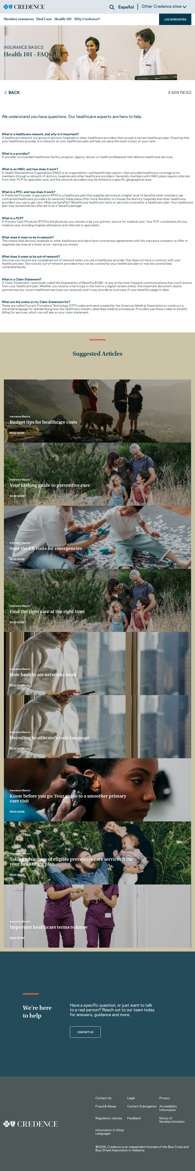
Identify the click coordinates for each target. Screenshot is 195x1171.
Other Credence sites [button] (164, 6)
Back (12, 92)
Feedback (134, 1118)
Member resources (19, 19)
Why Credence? (87, 19)
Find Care (44, 19)
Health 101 (63, 19)
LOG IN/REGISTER (175, 19)
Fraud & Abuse (105, 1106)
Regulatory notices (108, 1118)
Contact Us (103, 1097)
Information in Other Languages (109, 1131)
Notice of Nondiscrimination (172, 1119)
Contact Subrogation (142, 1106)
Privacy (164, 1097)
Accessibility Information (168, 1108)
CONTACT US (85, 1032)
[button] (112, 7)
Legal (131, 1097)
